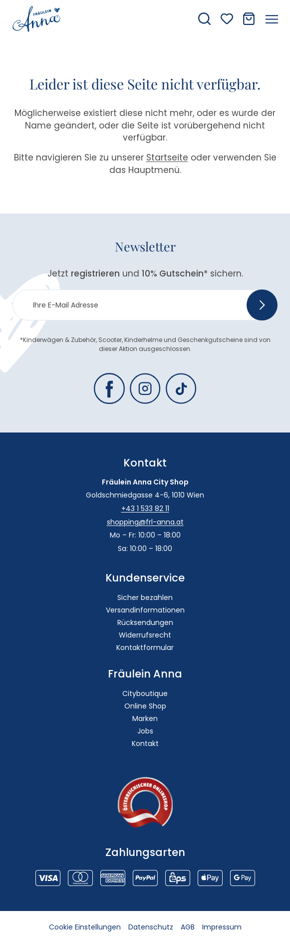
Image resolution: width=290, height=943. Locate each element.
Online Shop (145, 706)
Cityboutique (145, 693)
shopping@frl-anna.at (145, 522)
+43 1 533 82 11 (145, 509)
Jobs (145, 731)
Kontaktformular (145, 647)
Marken (145, 718)
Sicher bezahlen (145, 597)
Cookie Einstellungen (85, 927)
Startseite (167, 158)
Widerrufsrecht (145, 635)
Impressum (222, 927)
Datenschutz (150, 927)
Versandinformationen (145, 610)
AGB (188, 927)
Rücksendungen (145, 622)
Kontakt (145, 743)
